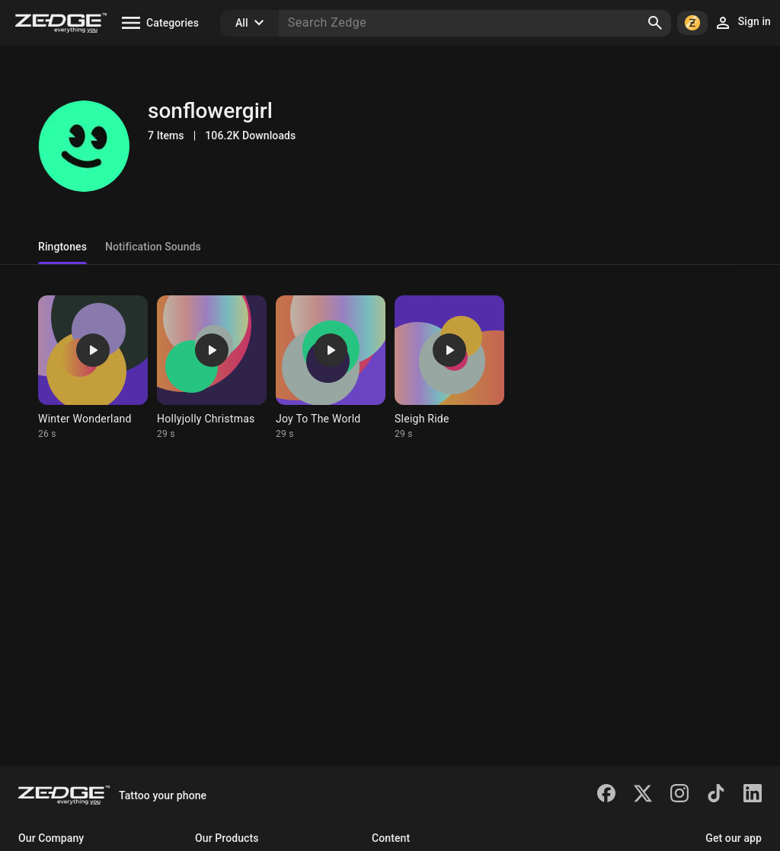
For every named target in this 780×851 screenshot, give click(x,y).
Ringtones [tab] (62, 247)
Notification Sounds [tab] (153, 247)
